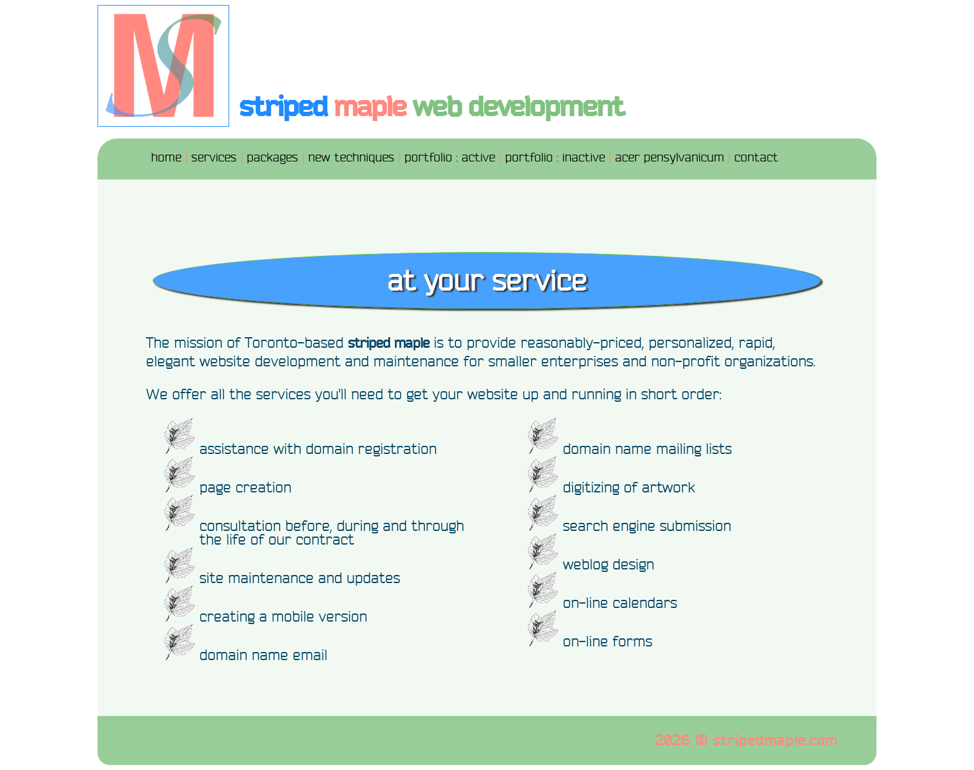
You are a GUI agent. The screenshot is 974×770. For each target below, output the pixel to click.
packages (272, 157)
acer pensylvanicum (669, 157)
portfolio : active (449, 157)
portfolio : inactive (555, 157)
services (214, 157)
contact (756, 157)
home (166, 157)
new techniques (351, 157)
